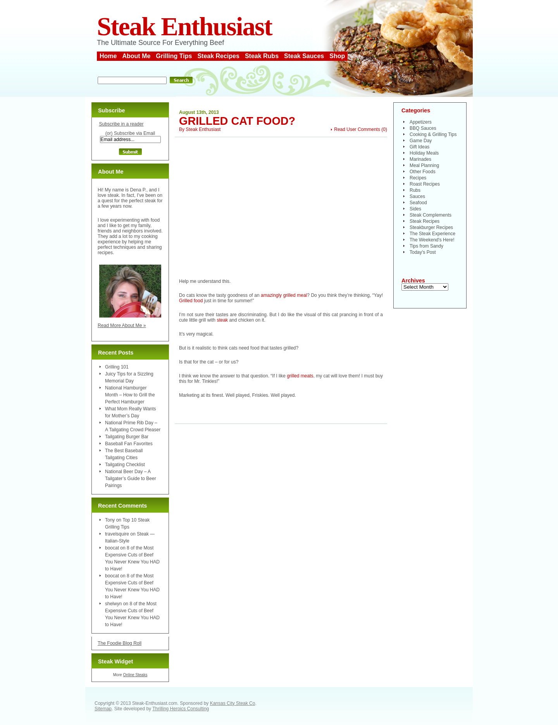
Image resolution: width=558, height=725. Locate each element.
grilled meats (300, 376)
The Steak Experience (432, 233)
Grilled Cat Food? (237, 121)
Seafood (418, 202)
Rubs (415, 190)
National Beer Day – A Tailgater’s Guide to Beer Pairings (130, 478)
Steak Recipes (218, 56)
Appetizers (421, 122)
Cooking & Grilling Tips (433, 134)
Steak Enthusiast (184, 26)
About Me (136, 56)
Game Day (421, 140)
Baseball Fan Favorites (129, 443)
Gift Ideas (419, 147)
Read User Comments (357, 129)
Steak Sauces (304, 56)
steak (222, 320)
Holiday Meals (424, 153)
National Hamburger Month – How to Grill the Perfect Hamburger (130, 395)
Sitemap (103, 708)
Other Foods (423, 171)
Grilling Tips (174, 56)
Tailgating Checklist (125, 464)
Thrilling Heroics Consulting (180, 708)
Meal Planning (424, 165)
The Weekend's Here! (432, 240)
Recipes (418, 178)
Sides (415, 209)
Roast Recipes (425, 184)
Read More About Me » (122, 325)
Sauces (417, 196)
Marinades (420, 159)
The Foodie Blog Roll (119, 643)
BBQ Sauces (423, 128)
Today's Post (423, 252)
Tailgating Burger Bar (126, 436)
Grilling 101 (117, 367)
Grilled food (191, 300)
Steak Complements (430, 215)
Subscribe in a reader (121, 124)
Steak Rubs (262, 56)
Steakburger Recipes (431, 227)
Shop (337, 56)
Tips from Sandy (426, 246)
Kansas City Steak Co (232, 703)
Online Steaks (135, 675)
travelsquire (117, 534)
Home (108, 56)
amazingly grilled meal (284, 295)
